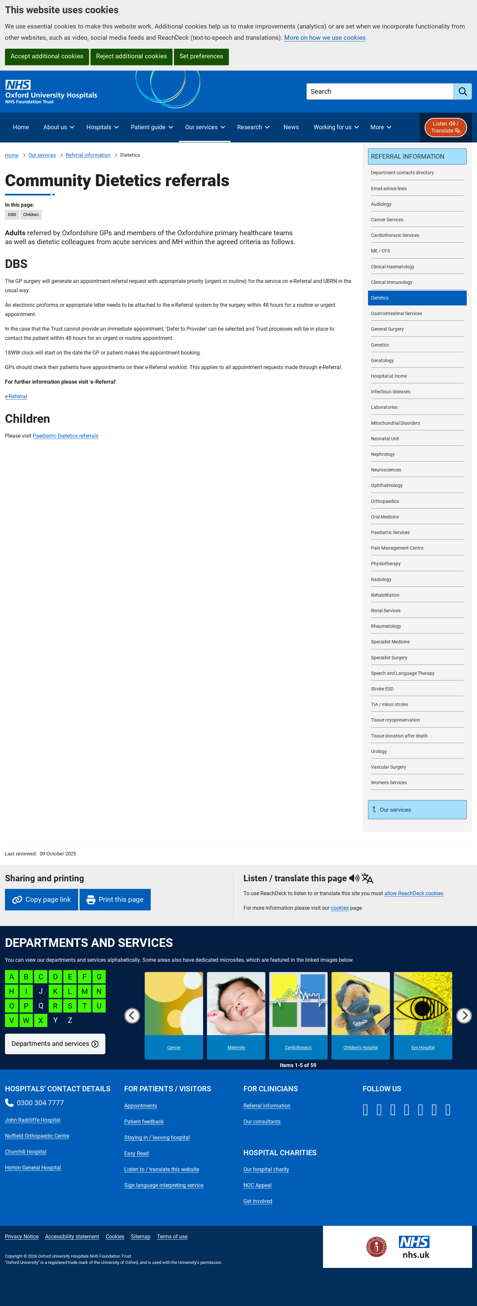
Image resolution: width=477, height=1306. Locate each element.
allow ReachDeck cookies (414, 893)
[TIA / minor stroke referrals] (417, 704)
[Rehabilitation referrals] (417, 595)
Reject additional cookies (131, 56)
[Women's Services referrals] (417, 782)
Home (12, 155)
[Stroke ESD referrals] (417, 688)
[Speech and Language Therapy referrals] (417, 673)
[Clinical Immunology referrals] (417, 282)
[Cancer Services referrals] (417, 219)
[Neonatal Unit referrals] (417, 438)
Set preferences (201, 56)
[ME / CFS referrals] (417, 251)
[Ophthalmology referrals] (417, 485)
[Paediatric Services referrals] (417, 532)
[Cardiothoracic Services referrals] (417, 235)
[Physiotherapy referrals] (417, 563)
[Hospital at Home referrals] (417, 376)
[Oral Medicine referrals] (417, 517)
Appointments (140, 1106)
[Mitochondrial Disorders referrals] (417, 423)
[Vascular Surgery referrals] (417, 767)
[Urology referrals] (417, 751)
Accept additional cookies (47, 56)
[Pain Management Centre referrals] (417, 548)
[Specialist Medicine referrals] (417, 641)
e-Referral (16, 396)
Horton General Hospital (33, 1168)
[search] (463, 91)
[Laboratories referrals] (417, 407)
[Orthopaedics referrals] (417, 501)
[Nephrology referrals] (417, 454)
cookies (340, 908)
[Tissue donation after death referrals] (417, 736)
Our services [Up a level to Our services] (395, 809)
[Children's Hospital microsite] (360, 1016)
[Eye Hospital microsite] (423, 1016)
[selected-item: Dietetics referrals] (417, 298)
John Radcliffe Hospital (32, 1120)
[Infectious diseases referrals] (417, 391)
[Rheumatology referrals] (417, 626)
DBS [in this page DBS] (12, 214)
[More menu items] (381, 127)
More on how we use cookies (325, 37)
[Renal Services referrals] (417, 610)
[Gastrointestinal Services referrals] (417, 313)
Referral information (88, 155)
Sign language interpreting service (163, 1185)
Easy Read (136, 1153)
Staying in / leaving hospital (157, 1137)
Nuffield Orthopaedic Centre (37, 1136)
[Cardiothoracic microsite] (298, 1016)
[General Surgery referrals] (417, 329)
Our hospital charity (266, 1169)
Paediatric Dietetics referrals (65, 436)
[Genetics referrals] (417, 345)
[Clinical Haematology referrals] (417, 266)
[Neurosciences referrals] (417, 470)
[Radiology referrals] (417, 579)
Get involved (257, 1201)
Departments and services (50, 1044)
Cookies (115, 1236)
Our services (42, 155)
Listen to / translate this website (161, 1169)
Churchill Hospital (25, 1152)
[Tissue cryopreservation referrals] (417, 720)
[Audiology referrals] (417, 204)
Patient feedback (144, 1121)
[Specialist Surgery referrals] (417, 657)
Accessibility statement (72, 1236)
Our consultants (262, 1121)
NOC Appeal (257, 1185)
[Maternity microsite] (236, 1016)
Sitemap (140, 1236)
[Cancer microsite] (173, 1016)
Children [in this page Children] (30, 214)
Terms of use (172, 1236)
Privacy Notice (21, 1236)
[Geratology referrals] (417, 360)
